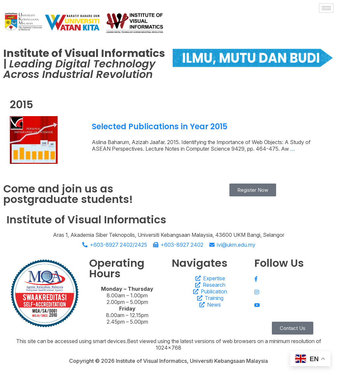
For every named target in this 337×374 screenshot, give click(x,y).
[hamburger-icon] (326, 8)
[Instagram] (292, 291)
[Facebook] (292, 278)
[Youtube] (292, 305)
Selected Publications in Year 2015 (159, 126)
